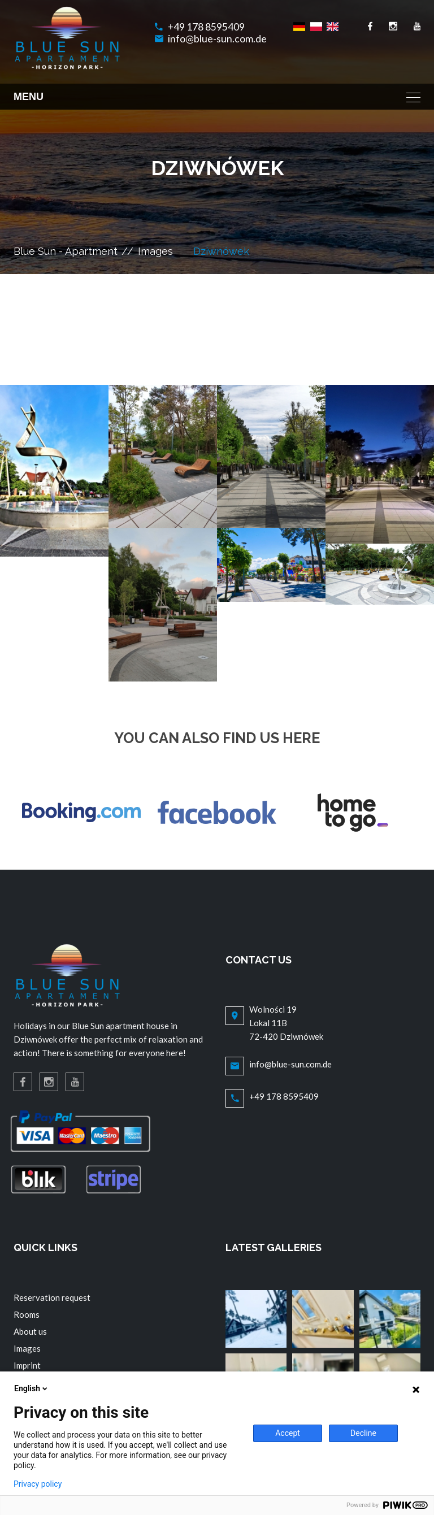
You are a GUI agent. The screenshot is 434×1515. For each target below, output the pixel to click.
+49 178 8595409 (206, 27)
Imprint (27, 1365)
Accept (287, 1433)
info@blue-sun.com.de (217, 39)
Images (155, 251)
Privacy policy (38, 1483)
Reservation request (52, 1297)
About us (30, 1331)
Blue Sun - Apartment (66, 251)
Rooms (27, 1314)
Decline (363, 1433)
